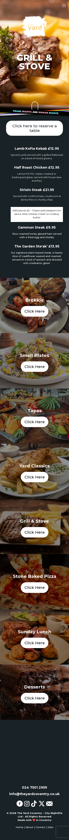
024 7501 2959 (34, 788)
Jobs (50, 827)
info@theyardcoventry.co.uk (34, 794)
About (29, 827)
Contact (40, 827)
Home (19, 827)
